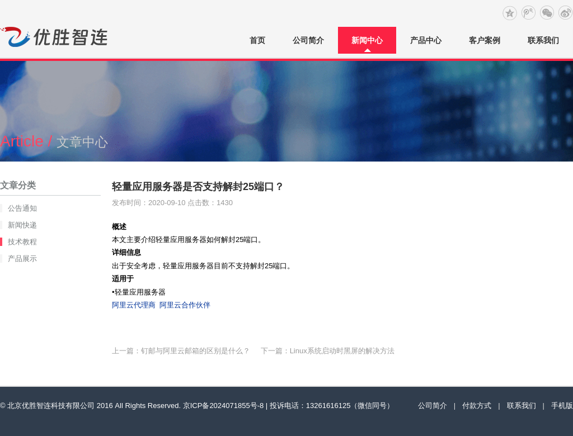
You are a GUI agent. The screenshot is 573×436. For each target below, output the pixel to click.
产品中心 (426, 40)
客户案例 (484, 40)
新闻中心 (367, 40)
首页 (257, 40)
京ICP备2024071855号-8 (223, 405)
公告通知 (22, 208)
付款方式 (476, 405)
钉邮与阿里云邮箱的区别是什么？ (195, 351)
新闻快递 (22, 225)
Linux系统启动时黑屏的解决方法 (342, 351)
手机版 (562, 405)
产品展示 (22, 258)
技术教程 (22, 242)
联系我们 (543, 40)
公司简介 (308, 40)
